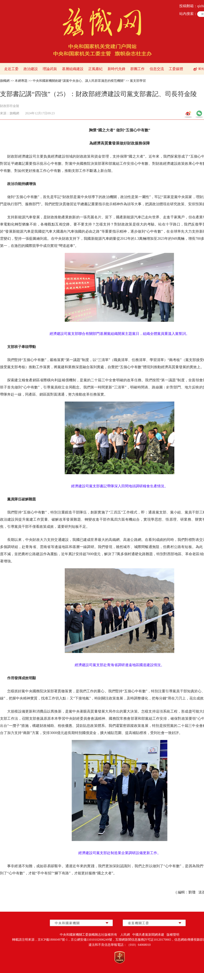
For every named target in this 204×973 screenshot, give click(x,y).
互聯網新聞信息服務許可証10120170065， (144, 939)
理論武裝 (50, 69)
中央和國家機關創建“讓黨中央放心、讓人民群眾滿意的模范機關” (79, 80)
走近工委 (11, 69)
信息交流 (157, 69)
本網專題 (21, 80)
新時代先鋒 (117, 69)
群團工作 (137, 69)
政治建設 (31, 69)
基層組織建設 (72, 69)
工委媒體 (176, 69)
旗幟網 (5, 80)
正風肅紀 (95, 69)
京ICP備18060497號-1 (53, 939)
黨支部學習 (138, 80)
